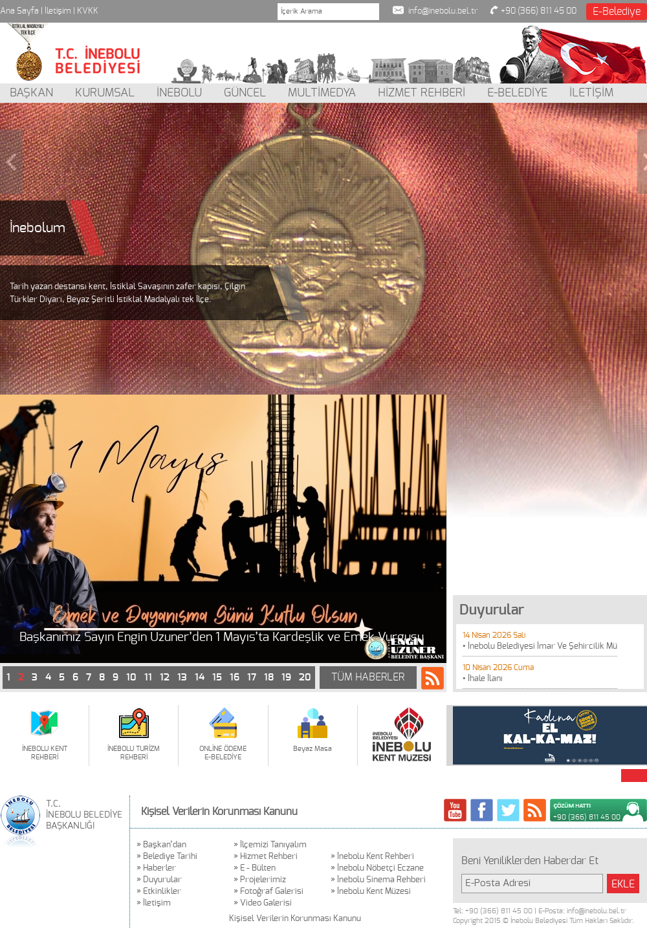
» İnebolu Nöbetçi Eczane (377, 868)
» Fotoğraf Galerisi (268, 891)
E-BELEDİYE (517, 93)
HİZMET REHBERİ (421, 93)
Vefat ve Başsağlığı (72, 637)
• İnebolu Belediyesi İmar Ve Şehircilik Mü (540, 646)
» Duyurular (159, 880)
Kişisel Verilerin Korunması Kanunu (219, 812)
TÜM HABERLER (367, 677)
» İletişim (154, 903)
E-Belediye (617, 11)
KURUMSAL (105, 93)
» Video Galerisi (263, 903)
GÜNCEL (245, 93)
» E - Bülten (255, 868)
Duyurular (491, 610)
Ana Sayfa (19, 11)
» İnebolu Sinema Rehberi (378, 880)
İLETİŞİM (591, 93)
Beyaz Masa (312, 748)
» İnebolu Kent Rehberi (372, 857)
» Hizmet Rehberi (266, 857)
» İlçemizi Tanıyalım (270, 845)
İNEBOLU (179, 93)
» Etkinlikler (159, 891)
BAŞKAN (31, 93)
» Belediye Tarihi (167, 857)
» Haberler (156, 868)
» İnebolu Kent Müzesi (371, 891)
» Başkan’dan (161, 845)
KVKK (87, 11)
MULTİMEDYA (322, 93)
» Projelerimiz (260, 880)
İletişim (58, 11)
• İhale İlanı (483, 679)
